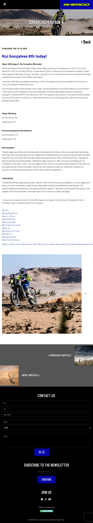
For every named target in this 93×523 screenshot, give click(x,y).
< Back (86, 42)
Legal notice (61, 520)
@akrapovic (7, 234)
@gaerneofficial (8, 219)
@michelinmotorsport (11, 225)
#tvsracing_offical (30, 244)
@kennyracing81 (9, 222)
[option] (46, 294)
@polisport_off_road (10, 231)
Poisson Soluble (50, 520)
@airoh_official (8, 216)
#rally (73, 244)
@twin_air (6, 228)
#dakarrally (81, 244)
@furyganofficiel (9, 237)
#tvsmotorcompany (46, 244)
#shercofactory (16, 244)
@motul (5, 210)
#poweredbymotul (63, 244)
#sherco (5, 244)
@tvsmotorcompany (11, 240)
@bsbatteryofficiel (9, 213)
